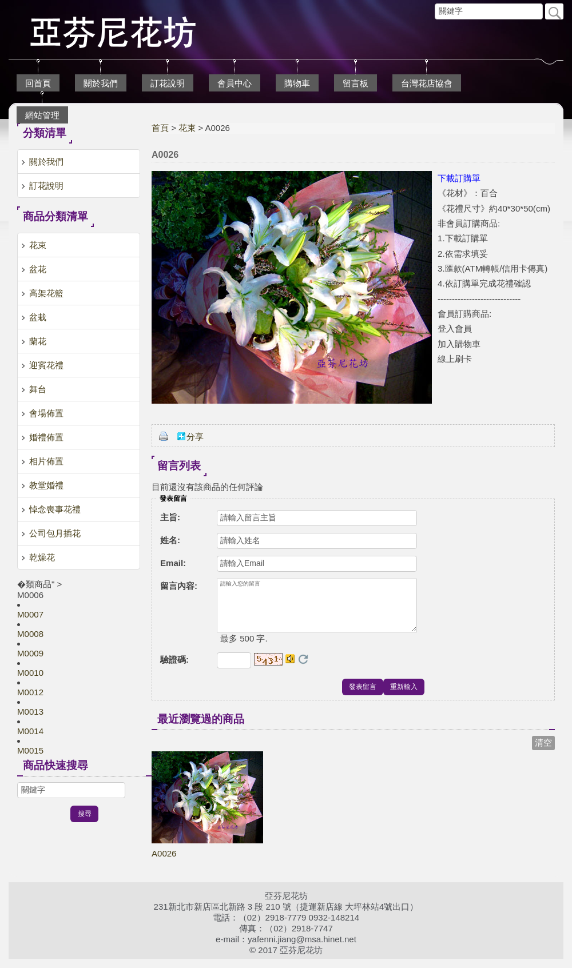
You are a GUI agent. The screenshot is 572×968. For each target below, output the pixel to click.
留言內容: (178, 586)
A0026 (164, 862)
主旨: (170, 517)
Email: (173, 563)
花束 (187, 128)
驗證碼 (174, 669)
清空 (543, 751)
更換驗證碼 (303, 668)
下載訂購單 (459, 178)
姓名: (170, 540)
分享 (195, 436)
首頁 (160, 128)
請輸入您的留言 (317, 610)
